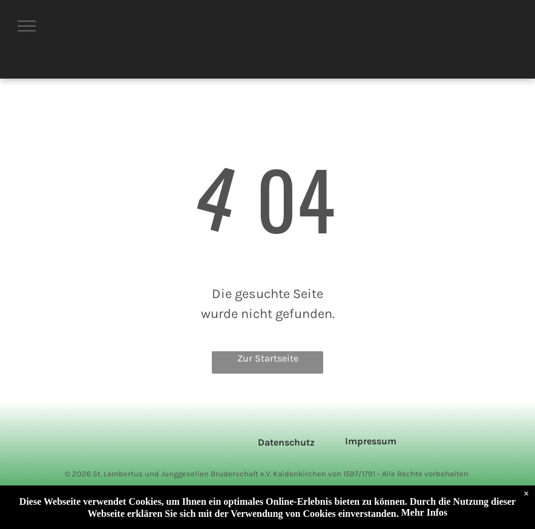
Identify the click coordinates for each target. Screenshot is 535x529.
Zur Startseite (267, 358)
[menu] (26, 26)
